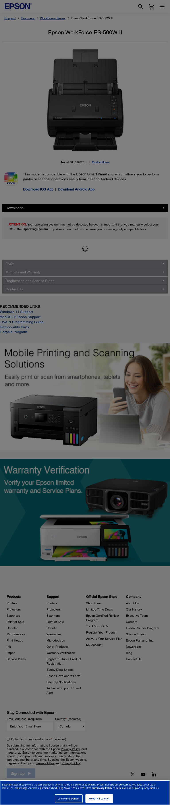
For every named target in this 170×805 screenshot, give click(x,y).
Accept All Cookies (99, 798)
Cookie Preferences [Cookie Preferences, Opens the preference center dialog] (69, 798)
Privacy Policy (104, 787)
